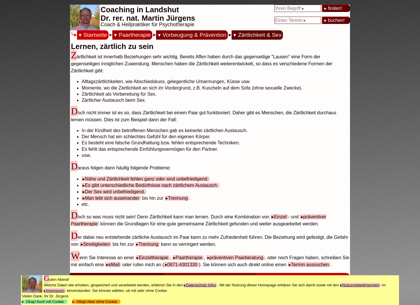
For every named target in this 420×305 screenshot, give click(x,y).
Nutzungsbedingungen (360, 285)
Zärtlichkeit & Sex (259, 35)
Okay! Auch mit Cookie (45, 301)
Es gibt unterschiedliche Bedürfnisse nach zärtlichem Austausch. (151, 185)
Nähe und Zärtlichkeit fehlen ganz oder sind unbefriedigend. (146, 178)
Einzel (280, 216)
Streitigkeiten (96, 244)
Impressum (55, 290)
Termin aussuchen (310, 264)
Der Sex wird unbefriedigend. (115, 191)
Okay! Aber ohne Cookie (96, 301)
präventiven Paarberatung (236, 257)
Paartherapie (135, 35)
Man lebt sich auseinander (112, 198)
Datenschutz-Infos (201, 285)
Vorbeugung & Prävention (194, 35)
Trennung (178, 198)
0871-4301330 (182, 264)
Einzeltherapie (153, 257)
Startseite (95, 35)
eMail (114, 264)
